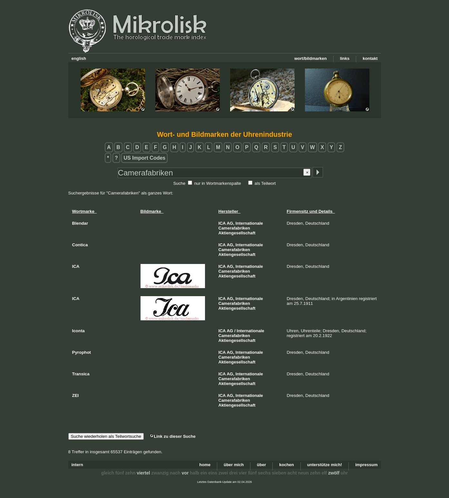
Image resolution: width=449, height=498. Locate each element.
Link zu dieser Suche (172, 436)
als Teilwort (265, 183)
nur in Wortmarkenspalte (217, 183)
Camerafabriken (234, 228)
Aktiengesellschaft (237, 232)
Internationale (249, 223)
